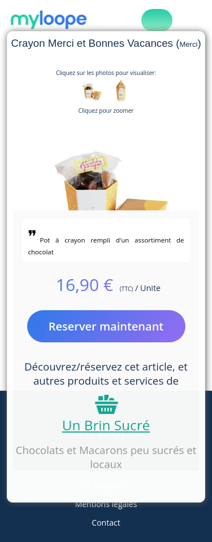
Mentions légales (106, 504)
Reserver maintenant (106, 326)
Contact (106, 522)
